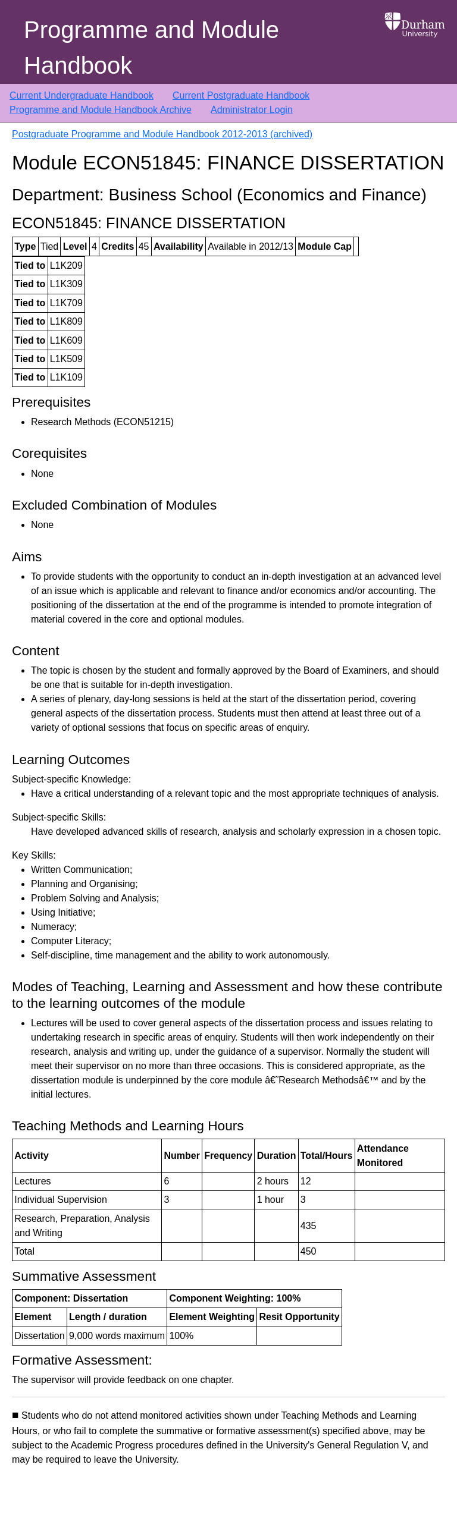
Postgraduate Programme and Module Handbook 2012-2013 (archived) (162, 134)
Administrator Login (252, 110)
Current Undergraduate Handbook (82, 95)
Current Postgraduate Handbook (241, 95)
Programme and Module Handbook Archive (101, 110)
